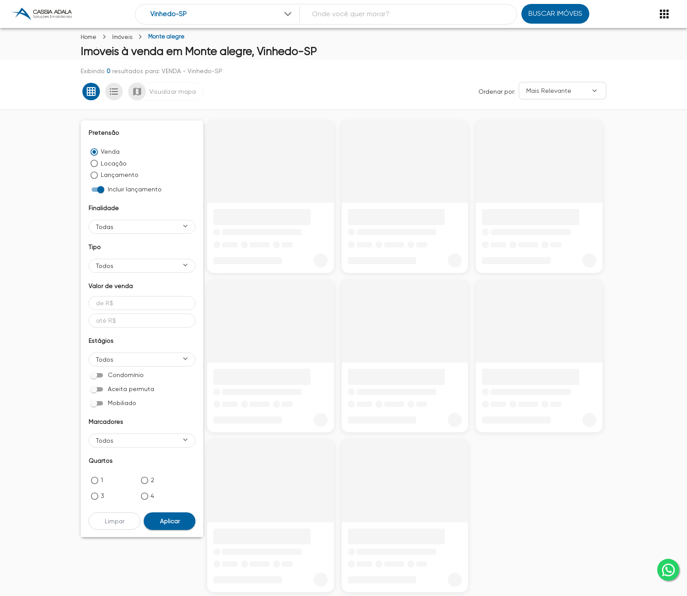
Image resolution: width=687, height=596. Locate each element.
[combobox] (222, 14)
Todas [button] (104, 226)
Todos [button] (104, 265)
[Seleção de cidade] (222, 14)
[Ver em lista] (114, 91)
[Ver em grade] (91, 91)
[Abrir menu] (664, 14)
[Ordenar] (562, 90)
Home (88, 37)
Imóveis (122, 37)
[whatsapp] (668, 570)
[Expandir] (288, 14)
